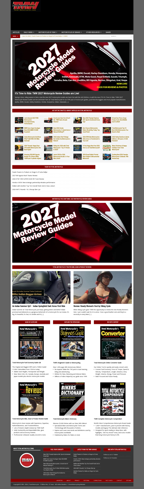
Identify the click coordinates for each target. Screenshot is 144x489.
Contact (119, 480)
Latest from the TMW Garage (87, 449)
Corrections (97, 480)
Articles (16, 32)
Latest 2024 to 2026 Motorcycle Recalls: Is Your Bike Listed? (61, 156)
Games (108, 32)
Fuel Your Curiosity (57, 449)
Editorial (86, 480)
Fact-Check (109, 480)
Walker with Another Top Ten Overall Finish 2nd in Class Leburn (33, 186)
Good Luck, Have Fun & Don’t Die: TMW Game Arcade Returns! (61, 120)
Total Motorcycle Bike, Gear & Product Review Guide (30, 419)
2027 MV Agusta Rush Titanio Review (24, 175)
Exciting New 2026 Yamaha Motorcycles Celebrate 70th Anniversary (120, 156)
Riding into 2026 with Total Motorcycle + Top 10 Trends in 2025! (61, 147)
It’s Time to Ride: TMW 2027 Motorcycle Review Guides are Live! (47, 93)
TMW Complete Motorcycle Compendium (108, 419)
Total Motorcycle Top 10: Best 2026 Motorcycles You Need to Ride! (120, 130)
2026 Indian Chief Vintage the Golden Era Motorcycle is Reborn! (61, 139)
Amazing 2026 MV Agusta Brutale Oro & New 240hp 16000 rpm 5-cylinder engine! (32, 156)
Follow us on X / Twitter (111, 454)
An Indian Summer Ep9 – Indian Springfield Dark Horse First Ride (38, 306)
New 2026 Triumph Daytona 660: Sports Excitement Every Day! (91, 120)
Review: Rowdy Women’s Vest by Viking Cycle (92, 306)
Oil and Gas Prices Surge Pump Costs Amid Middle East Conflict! (119, 120)
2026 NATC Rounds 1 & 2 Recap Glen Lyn (26, 189)
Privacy (77, 480)
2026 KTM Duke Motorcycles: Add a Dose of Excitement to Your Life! (91, 139)
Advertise (59, 480)
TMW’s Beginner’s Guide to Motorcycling (66, 363)
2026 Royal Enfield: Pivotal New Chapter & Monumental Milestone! (91, 156)
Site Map (128, 480)
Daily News (28, 32)
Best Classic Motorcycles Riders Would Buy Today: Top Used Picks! (91, 130)
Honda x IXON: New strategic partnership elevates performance (33, 182)
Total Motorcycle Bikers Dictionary (64, 419)
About (69, 480)
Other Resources (93, 32)
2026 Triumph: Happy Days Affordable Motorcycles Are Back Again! (32, 147)
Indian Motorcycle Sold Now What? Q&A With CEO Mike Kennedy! (32, 139)
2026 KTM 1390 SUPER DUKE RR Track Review (28, 179)
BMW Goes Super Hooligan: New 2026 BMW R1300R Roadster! (32, 130)
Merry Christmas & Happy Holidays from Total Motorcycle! (119, 147)
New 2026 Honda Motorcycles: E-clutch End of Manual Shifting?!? (61, 130)
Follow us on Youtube (110, 458)
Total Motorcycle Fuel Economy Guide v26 (26, 363)
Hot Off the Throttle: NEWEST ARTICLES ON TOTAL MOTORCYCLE (72, 110)
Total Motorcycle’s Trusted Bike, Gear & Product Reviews (72, 267)
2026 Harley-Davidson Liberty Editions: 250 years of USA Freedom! (120, 139)
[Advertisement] (88, 15)
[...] (68, 102)
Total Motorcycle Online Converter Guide (107, 363)
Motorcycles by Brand (70, 32)
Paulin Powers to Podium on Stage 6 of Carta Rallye (29, 172)
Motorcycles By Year (46, 32)
